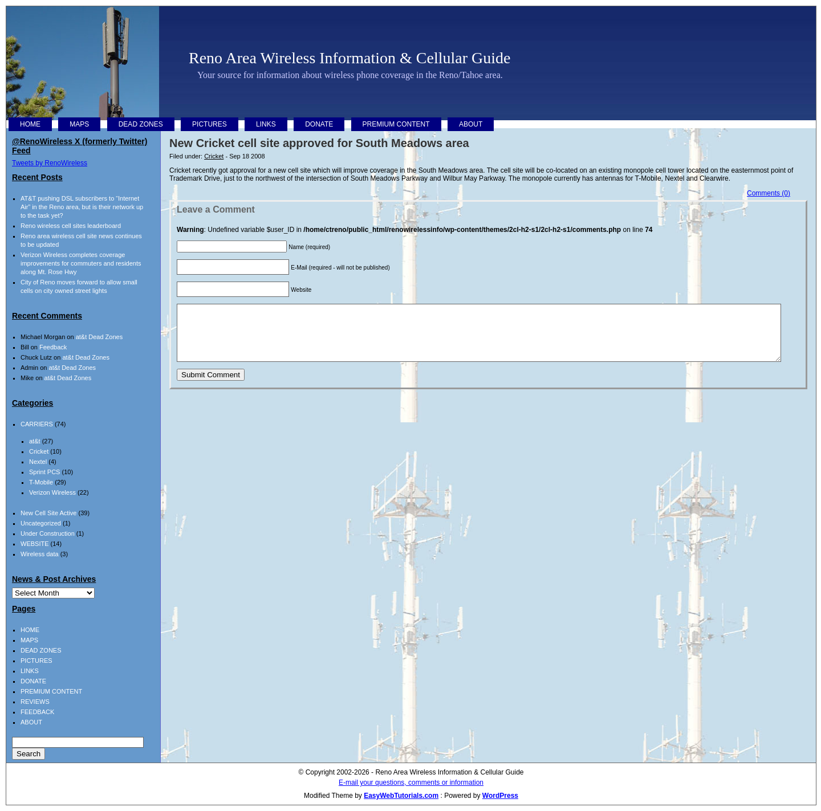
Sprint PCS (44, 471)
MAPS (79, 124)
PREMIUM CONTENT (396, 124)
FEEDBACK (37, 711)
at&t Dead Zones (99, 336)
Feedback (53, 347)
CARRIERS (37, 424)
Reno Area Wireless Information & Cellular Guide (349, 58)
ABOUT (470, 124)
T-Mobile (41, 482)
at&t (34, 441)
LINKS (266, 124)
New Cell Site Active (48, 513)
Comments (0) (768, 193)
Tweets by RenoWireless (49, 163)
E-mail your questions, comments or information (411, 782)
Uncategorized (41, 523)
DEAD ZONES (141, 124)
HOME (30, 124)
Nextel (38, 461)
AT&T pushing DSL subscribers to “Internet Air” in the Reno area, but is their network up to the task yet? (82, 207)
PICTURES (209, 124)
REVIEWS (35, 701)
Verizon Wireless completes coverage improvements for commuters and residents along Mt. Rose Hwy (81, 263)
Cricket (213, 156)
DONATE (319, 124)
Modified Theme (328, 796)
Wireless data (40, 554)
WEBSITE (35, 543)
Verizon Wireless (52, 492)
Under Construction (48, 533)
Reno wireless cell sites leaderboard (71, 225)
